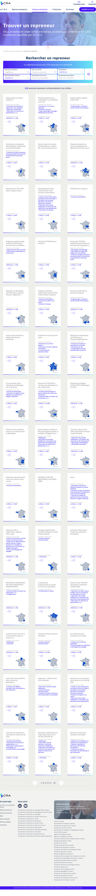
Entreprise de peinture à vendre (64, 845)
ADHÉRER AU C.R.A (87, 9)
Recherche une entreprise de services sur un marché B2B (79, 680)
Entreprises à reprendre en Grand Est (29, 821)
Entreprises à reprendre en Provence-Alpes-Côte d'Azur (35, 836)
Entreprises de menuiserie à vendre (65, 825)
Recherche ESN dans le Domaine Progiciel (78, 292)
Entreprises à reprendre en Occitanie (29, 831)
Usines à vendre (59, 821)
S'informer (56, 9)
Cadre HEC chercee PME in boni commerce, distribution (15, 680)
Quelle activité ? (36, 69)
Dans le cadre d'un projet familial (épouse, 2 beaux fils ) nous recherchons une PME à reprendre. (48, 147)
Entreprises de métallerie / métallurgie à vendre (69, 830)
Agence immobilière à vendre (63, 836)
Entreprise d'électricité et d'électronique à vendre (69, 838)
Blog (1, 816)
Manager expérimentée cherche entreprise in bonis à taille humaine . (48, 532)
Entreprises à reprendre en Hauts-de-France (32, 825)
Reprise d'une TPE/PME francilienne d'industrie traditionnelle (78, 585)
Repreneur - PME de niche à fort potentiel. (47, 679)
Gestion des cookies (48, 888)
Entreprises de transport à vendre (64, 823)
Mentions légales (5, 822)
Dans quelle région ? (11, 69)
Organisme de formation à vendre (64, 880)
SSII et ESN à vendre (60, 832)
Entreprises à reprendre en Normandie (30, 827)
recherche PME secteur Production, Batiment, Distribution (78, 532)
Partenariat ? (63, 69)
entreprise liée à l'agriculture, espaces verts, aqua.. (14, 532)
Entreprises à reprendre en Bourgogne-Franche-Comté (35, 812)
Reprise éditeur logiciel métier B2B (78, 99)
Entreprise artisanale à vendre (63, 875)
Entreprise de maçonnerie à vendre (65, 873)
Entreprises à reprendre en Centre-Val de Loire (32, 816)
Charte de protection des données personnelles (28, 888)
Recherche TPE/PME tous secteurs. (47, 242)
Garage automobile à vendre (63, 841)
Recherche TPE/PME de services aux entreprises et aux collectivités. (48, 385)
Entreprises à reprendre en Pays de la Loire (31, 834)
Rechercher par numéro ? (66, 75)
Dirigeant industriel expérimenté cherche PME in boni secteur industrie (47, 293)
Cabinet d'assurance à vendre (63, 862)
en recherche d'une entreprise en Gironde (78, 635)
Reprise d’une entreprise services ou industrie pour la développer (15, 431)
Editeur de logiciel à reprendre (63, 854)
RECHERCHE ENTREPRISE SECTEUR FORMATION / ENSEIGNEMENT (15, 585)
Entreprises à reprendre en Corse (28, 818)
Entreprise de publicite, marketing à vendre (67, 849)
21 (55, 783)
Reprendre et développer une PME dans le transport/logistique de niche (79, 338)
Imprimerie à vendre (60, 843)
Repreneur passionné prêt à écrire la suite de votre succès (15, 479)
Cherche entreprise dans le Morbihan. (48, 635)
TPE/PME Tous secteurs (78, 188)
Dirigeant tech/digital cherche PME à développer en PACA (80, 385)
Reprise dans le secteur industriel (14, 99)
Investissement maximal (12, 75)
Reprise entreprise (19, 9)
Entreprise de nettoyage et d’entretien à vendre (68, 858)
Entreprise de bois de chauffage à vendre (66, 864)
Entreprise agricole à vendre (62, 851)
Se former (70, 9)
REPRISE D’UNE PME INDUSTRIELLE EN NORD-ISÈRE (47, 479)
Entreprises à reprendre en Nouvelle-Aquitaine (32, 829)
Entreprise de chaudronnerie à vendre (66, 877)
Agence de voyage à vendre (62, 834)
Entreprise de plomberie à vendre (64, 847)
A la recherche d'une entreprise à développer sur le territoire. (14, 385)
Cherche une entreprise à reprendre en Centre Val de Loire (15, 735)
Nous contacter (5, 819)
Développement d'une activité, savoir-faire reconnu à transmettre (46, 190)
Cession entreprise (40, 9)
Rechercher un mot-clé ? (39, 75)
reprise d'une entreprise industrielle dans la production (14, 337)
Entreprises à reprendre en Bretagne (29, 814)
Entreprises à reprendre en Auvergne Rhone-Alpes (33, 810)
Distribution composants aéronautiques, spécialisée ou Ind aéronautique (16, 146)
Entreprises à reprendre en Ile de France (30, 823)
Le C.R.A (3, 9)
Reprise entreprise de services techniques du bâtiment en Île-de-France (79, 146)
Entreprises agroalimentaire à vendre (65, 860)
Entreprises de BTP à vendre (63, 828)
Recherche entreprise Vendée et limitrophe (78, 734)
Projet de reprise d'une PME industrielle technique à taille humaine (80, 431)
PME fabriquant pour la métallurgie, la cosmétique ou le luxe (48, 100)
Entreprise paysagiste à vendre (63, 871)
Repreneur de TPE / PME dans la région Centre (15, 189)
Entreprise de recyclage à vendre (64, 869)
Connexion (3, 825)
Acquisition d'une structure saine (48, 336)
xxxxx (72, 477)
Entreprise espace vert (61, 867)
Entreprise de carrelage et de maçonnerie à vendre (69, 856)
